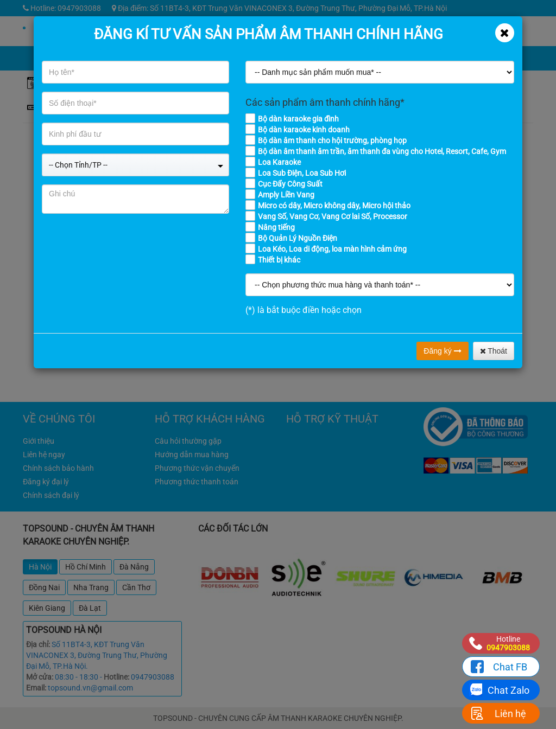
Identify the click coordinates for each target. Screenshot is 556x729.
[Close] (504, 32)
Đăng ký (442, 351)
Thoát (493, 351)
